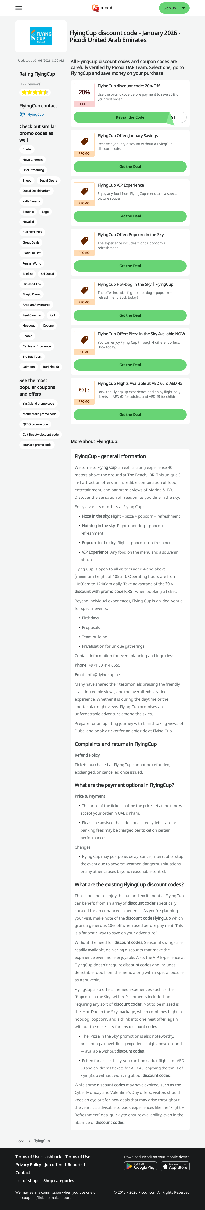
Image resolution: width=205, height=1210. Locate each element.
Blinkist (28, 274)
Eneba (27, 149)
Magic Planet (32, 294)
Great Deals (31, 242)
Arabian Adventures (36, 305)
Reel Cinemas (32, 315)
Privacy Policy (28, 1164)
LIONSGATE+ (32, 284)
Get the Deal (130, 166)
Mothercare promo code (40, 414)
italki (53, 315)
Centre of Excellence (37, 346)
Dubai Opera (48, 180)
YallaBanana (31, 201)
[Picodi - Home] (102, 8)
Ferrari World (32, 263)
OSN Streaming (33, 170)
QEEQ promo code (35, 424)
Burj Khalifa (51, 367)
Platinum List (31, 253)
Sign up (170, 8)
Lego (45, 212)
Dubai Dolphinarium (37, 191)
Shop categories (58, 1180)
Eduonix (28, 212)
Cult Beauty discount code (41, 434)
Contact (22, 1172)
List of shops (27, 1180)
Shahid (27, 336)
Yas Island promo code (38, 403)
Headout (29, 325)
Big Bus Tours (32, 357)
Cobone (48, 325)
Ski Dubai (47, 274)
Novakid (28, 222)
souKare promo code (37, 445)
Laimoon (29, 367)
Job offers (54, 1164)
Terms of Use (77, 1156)
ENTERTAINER (32, 232)
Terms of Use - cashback (38, 1156)
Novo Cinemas (33, 160)
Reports (75, 1164)
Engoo (27, 180)
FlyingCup (35, 114)
